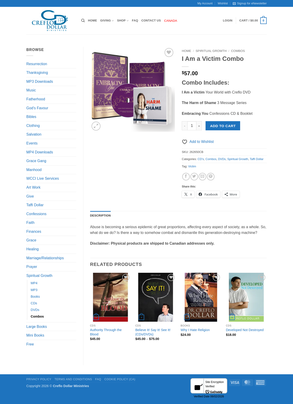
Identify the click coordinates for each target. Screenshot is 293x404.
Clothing (33, 126)
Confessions (36, 214)
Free (30, 344)
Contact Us (151, 20)
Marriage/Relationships (45, 258)
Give (30, 196)
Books (35, 296)
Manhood (34, 170)
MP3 (34, 290)
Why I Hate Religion (195, 330)
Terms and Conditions (73, 379)
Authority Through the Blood (106, 332)
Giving (107, 21)
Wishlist (223, 3)
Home (92, 20)
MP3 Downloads (39, 81)
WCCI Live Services (42, 178)
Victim (192, 166)
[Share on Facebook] (186, 176)
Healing (32, 249)
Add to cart (223, 126)
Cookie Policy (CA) (119, 379)
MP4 (34, 283)
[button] (228, 20)
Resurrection (36, 64)
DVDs (35, 310)
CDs (34, 303)
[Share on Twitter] (194, 176)
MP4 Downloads (39, 152)
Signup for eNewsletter (249, 3)
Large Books (36, 327)
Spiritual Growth (39, 276)
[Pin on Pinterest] (210, 176)
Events (32, 143)
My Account (205, 3)
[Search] (83, 20)
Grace (31, 240)
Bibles (31, 117)
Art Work (33, 187)
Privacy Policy (38, 379)
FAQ (135, 20)
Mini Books (35, 335)
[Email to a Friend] (202, 176)
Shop (123, 21)
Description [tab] (100, 215)
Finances (33, 231)
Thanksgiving (37, 73)
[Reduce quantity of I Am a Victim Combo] (184, 125)
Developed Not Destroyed (245, 330)
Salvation (33, 134)
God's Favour (37, 108)
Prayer (31, 267)
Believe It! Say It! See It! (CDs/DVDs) (153, 332)
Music (31, 90)
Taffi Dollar (34, 205)
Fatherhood (35, 99)
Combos (37, 316)
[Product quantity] (191, 125)
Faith (30, 223)
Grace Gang (36, 161)
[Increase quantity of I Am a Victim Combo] (199, 125)
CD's (201, 159)
